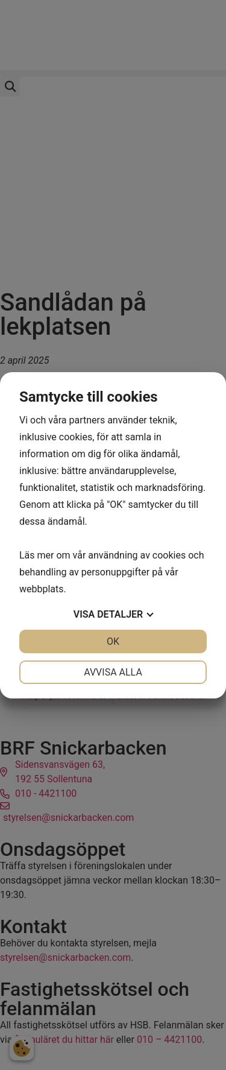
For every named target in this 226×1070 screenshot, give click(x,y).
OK (113, 641)
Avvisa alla (113, 672)
